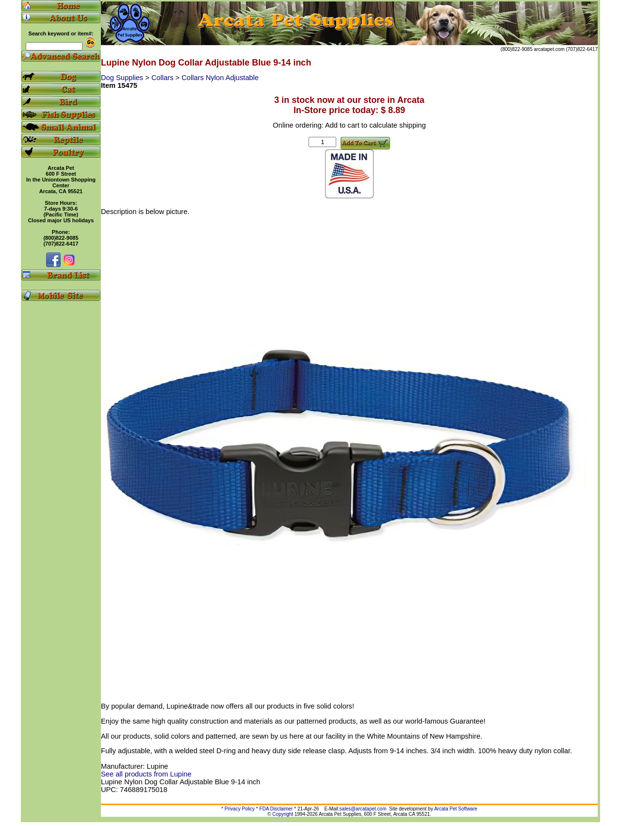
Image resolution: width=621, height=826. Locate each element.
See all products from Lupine (146, 774)
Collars (163, 78)
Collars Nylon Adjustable (220, 78)
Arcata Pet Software (455, 808)
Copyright (282, 814)
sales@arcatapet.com (363, 808)
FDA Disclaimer (276, 808)
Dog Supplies (123, 78)
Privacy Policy (240, 808)
